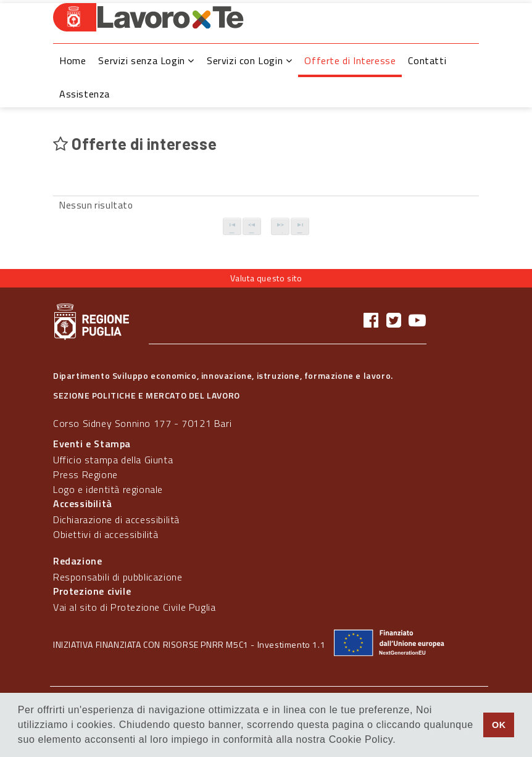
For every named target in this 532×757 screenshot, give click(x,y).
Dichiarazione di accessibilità (116, 519)
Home (72, 60)
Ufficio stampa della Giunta (113, 459)
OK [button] (499, 725)
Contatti (427, 60)
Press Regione (85, 474)
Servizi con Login (249, 60)
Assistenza (84, 93)
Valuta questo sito (266, 277)
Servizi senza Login (146, 60)
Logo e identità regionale (108, 489)
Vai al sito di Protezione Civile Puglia (134, 607)
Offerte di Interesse (350, 60)
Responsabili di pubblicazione (117, 576)
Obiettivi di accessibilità (106, 534)
